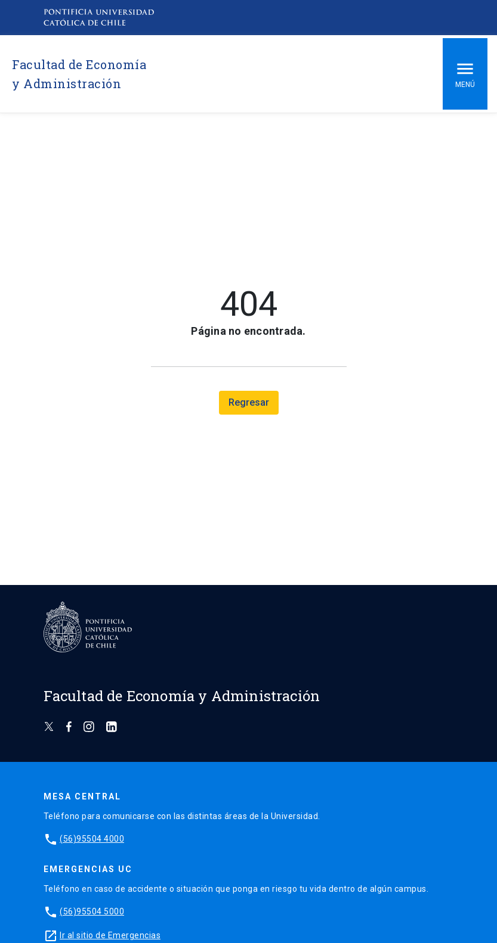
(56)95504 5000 (92, 911)
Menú (465, 73)
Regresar (249, 402)
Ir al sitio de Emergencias (110, 935)
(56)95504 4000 (92, 839)
